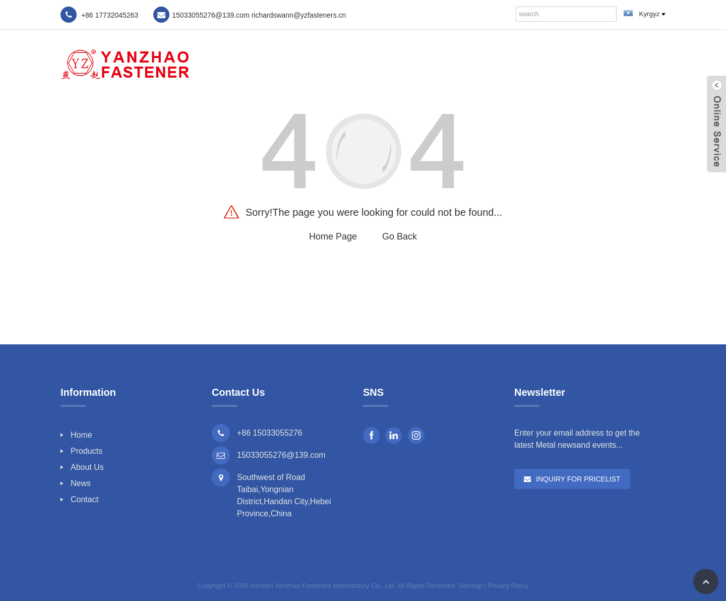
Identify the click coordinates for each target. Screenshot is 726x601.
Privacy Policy (508, 585)
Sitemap (470, 585)
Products (483, 63)
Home (432, 63)
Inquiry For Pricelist (578, 479)
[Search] (609, 14)
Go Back (399, 236)
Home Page (333, 236)
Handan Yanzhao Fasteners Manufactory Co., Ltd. (323, 585)
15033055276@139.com (281, 455)
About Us (541, 63)
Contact (638, 63)
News (590, 63)
